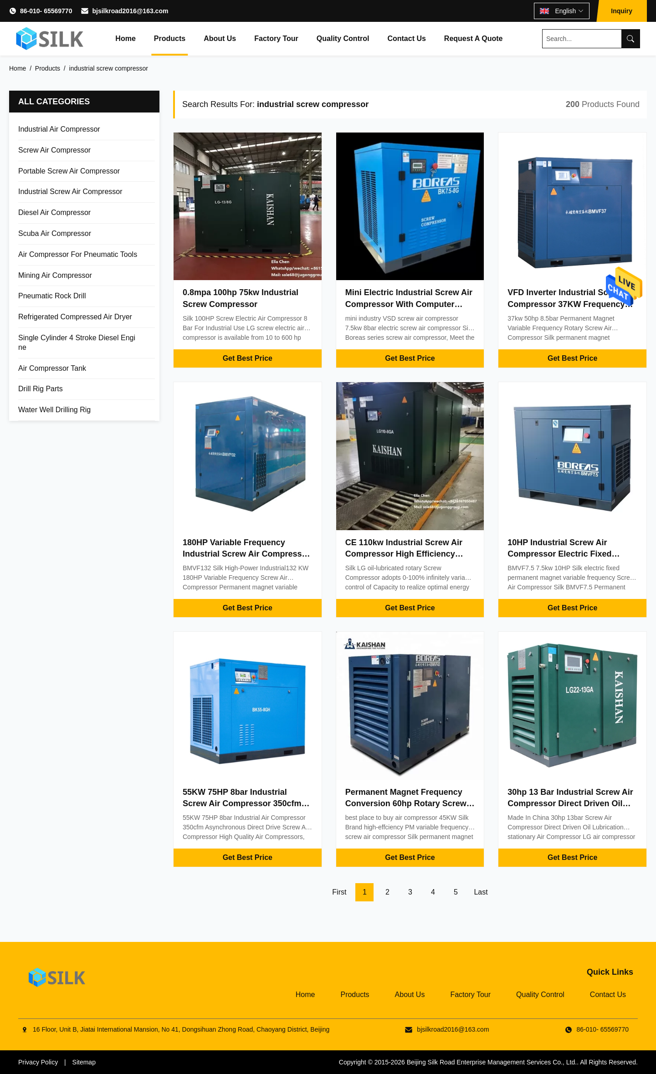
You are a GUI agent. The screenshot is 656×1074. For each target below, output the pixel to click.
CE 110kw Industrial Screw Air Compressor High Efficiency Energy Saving (403, 554)
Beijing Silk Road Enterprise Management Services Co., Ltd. (492, 1062)
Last (480, 892)
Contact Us (406, 38)
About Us (220, 38)
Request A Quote (473, 38)
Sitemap (84, 1062)
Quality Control (343, 38)
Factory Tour (276, 38)
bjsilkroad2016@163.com (130, 11)
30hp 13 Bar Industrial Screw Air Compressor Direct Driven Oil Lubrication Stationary (570, 803)
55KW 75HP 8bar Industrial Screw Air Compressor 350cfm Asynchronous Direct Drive (242, 803)
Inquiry (621, 11)
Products (169, 38)
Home (125, 38)
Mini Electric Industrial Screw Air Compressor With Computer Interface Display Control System (409, 304)
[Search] (630, 39)
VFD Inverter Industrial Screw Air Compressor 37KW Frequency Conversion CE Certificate (571, 304)
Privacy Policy (38, 1062)
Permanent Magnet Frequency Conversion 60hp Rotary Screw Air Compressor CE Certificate (405, 803)
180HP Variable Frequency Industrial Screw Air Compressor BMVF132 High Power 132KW (246, 554)
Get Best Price (247, 358)
